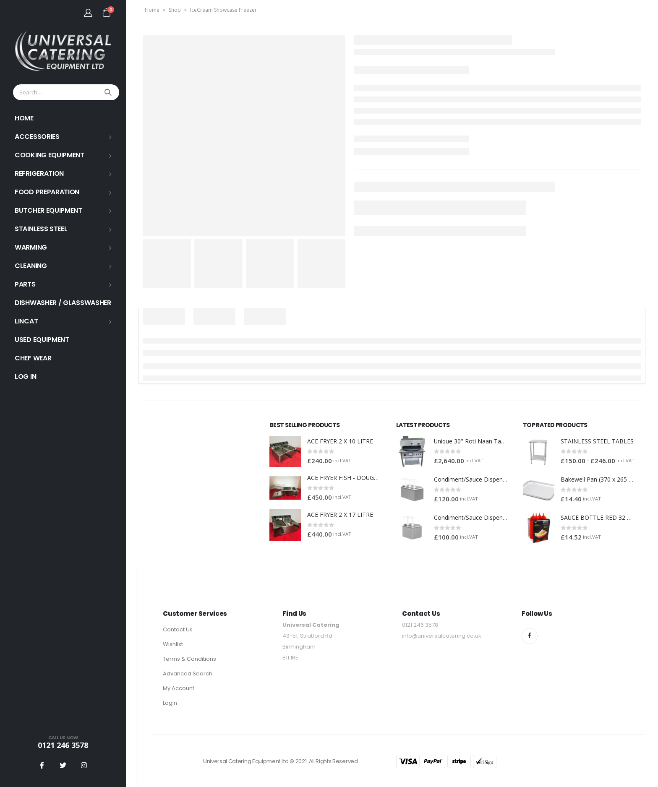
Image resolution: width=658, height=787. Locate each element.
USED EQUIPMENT (42, 339)
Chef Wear (33, 358)
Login (170, 703)
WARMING (31, 247)
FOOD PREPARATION (47, 192)
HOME (24, 118)
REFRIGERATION (39, 173)
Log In (25, 376)
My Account (178, 688)
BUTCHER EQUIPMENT (48, 210)
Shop (175, 9)
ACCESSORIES (37, 136)
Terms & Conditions (189, 659)
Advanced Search (187, 674)
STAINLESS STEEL (41, 229)
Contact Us (178, 629)
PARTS (25, 284)
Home (152, 9)
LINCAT (26, 321)
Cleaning (31, 266)
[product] (285, 451)
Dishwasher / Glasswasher (63, 303)
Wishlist (173, 644)
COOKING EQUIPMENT (49, 155)
